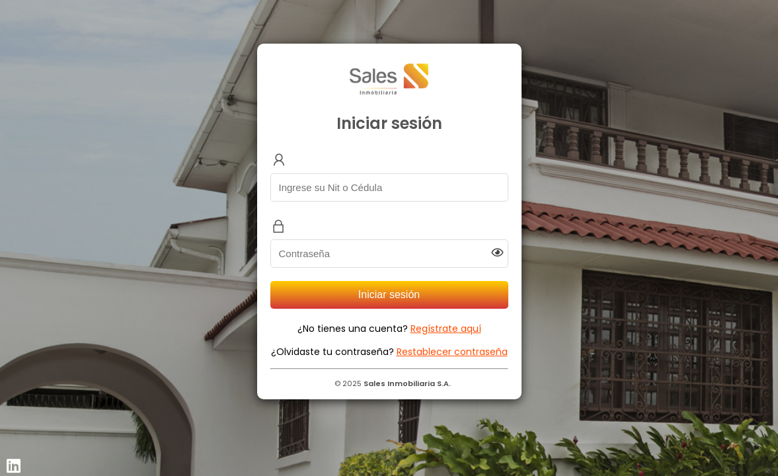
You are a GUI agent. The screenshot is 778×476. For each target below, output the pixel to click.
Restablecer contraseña (452, 351)
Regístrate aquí (445, 328)
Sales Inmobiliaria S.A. (407, 383)
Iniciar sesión (389, 294)
